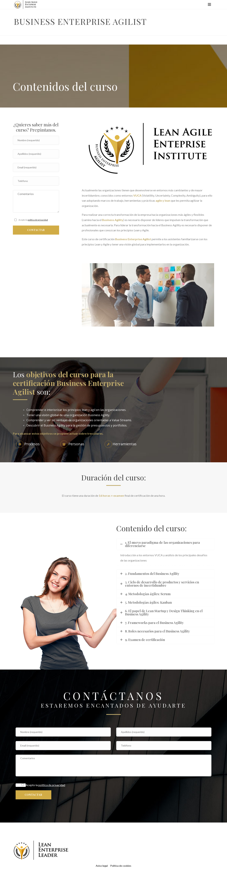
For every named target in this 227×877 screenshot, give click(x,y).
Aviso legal (102, 865)
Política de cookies (120, 865)
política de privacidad (38, 219)
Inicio (170, 32)
